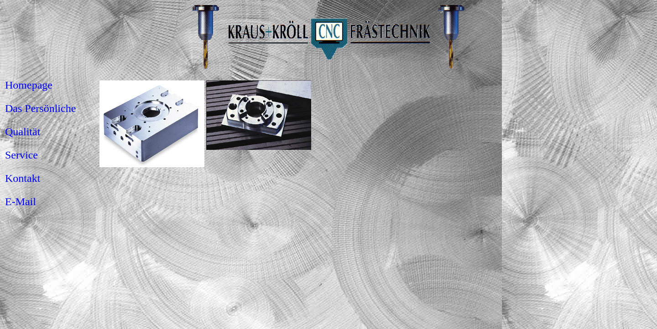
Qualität (22, 132)
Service (21, 155)
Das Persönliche (40, 108)
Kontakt (22, 178)
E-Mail (20, 201)
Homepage (28, 85)
